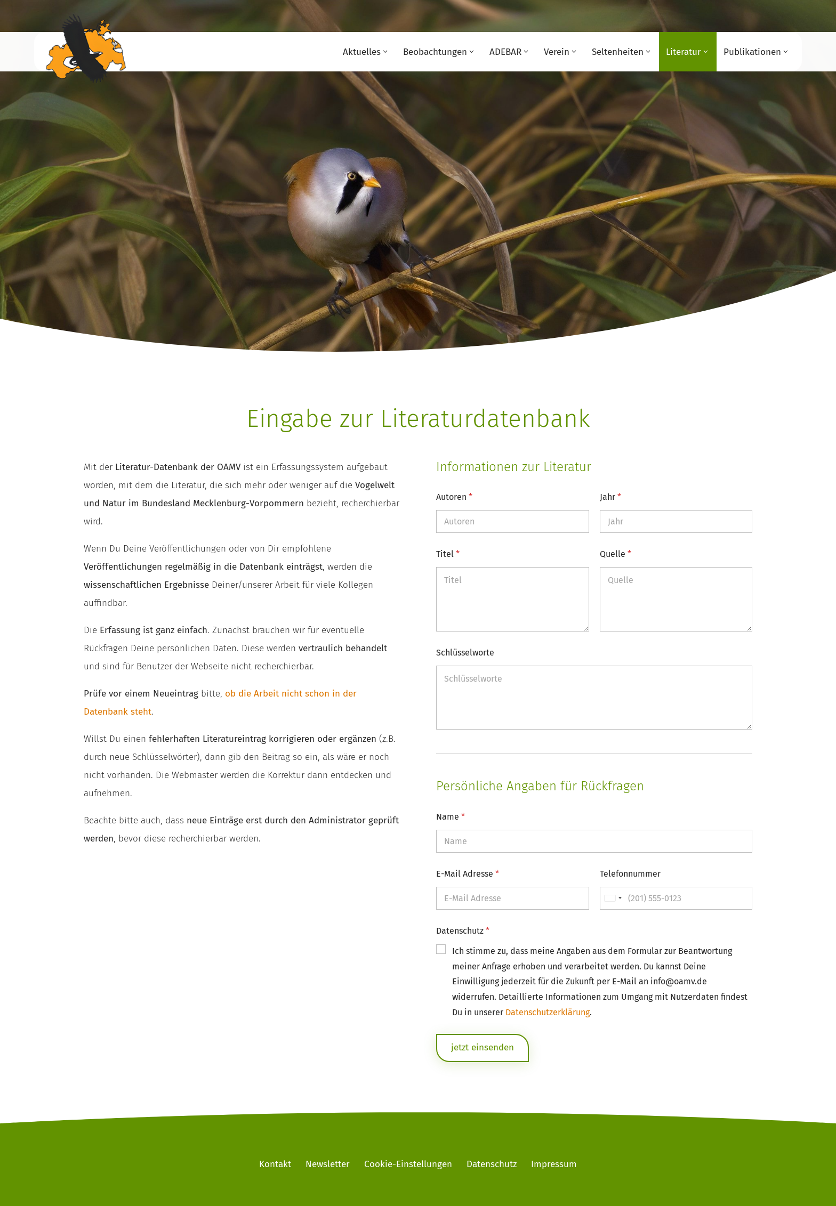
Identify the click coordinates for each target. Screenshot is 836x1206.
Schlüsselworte (465, 652)
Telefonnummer (630, 874)
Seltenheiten (618, 52)
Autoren (454, 497)
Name (450, 817)
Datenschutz (462, 931)
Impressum (554, 1164)
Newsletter (328, 1164)
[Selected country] (612, 898)
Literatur (683, 52)
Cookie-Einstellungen (408, 1164)
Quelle (615, 554)
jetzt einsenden (482, 1047)
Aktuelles (362, 52)
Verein (556, 52)
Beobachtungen (435, 52)
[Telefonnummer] (676, 898)
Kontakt (275, 1164)
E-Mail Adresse (467, 874)
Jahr (610, 497)
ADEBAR (505, 52)
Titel (448, 554)
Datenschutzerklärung (547, 1012)
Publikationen (752, 52)
